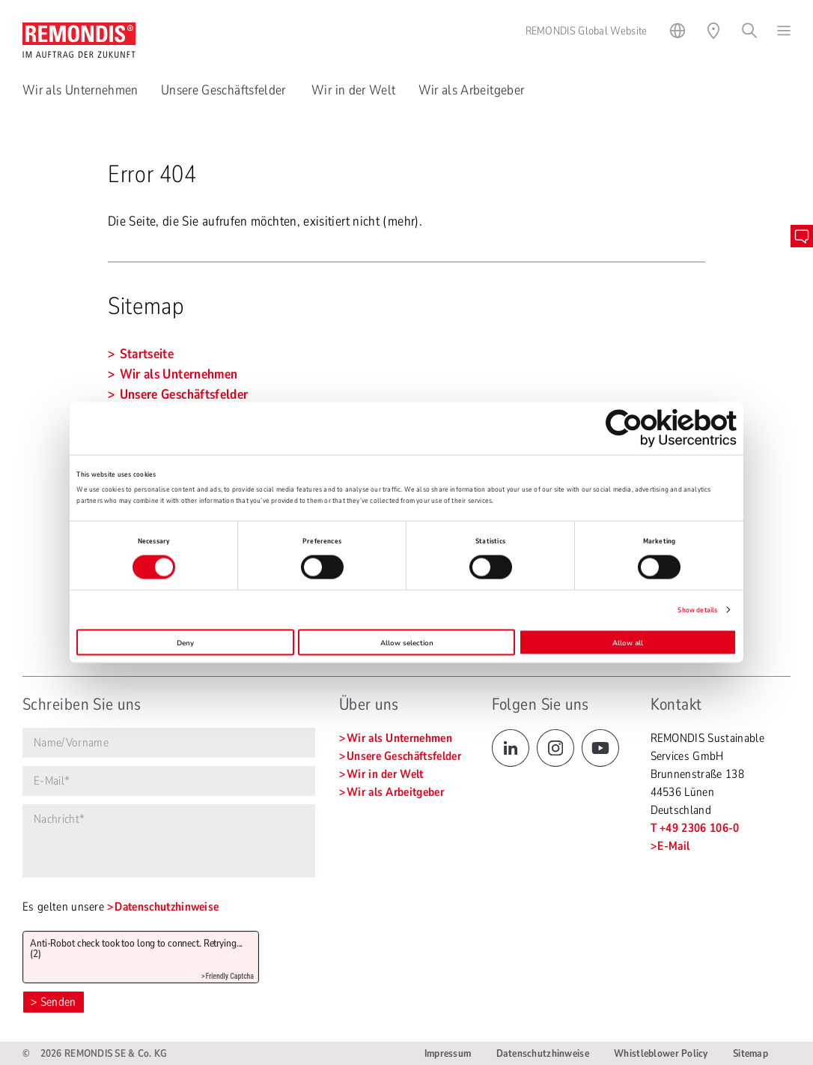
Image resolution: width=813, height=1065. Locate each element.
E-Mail (673, 846)
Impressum (448, 1053)
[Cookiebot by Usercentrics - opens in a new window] (671, 427)
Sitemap (750, 1053)
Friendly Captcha (229, 976)
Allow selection (406, 642)
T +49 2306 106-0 (695, 828)
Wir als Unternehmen (80, 90)
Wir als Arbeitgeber (471, 90)
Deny (185, 642)
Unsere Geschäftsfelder (225, 90)
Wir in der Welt (353, 90)
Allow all (627, 642)
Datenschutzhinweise (167, 907)
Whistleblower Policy (661, 1053)
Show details (697, 610)
